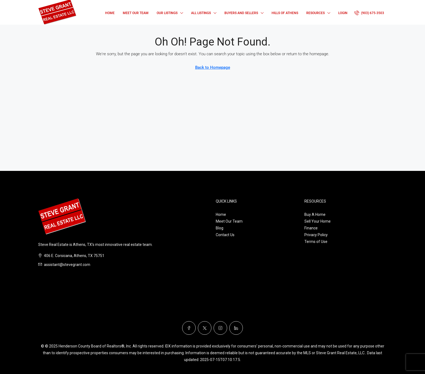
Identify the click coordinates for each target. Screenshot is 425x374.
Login (342, 13)
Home (110, 13)
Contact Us (225, 235)
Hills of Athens (285, 13)
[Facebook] (189, 328)
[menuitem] (369, 13)
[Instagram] (220, 328)
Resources (315, 13)
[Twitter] (204, 328)
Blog (219, 228)
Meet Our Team (136, 13)
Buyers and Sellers (241, 13)
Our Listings (167, 13)
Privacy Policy (316, 235)
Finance (311, 228)
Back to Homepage (212, 67)
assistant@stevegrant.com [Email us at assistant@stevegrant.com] (67, 264)
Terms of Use (315, 241)
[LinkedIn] (236, 328)
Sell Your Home (317, 221)
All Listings (201, 13)
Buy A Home (315, 214)
